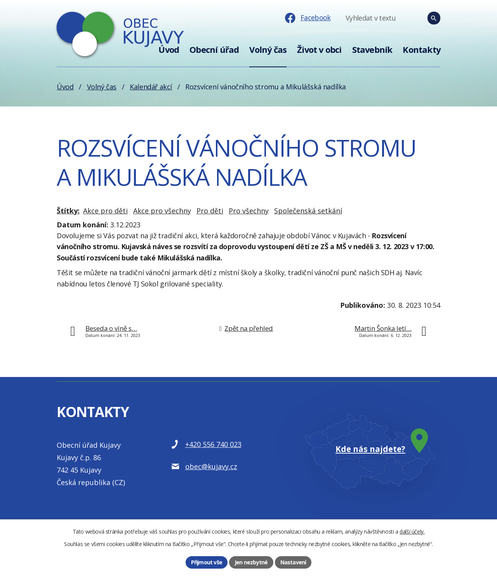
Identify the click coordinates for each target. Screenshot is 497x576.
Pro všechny (249, 210)
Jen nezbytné (251, 562)
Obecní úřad (214, 49)
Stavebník (372, 49)
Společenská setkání (308, 210)
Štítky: (68, 210)
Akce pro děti (105, 210)
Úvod (168, 49)
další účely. (412, 531)
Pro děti (209, 210)
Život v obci (319, 49)
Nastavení (293, 562)
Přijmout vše (206, 562)
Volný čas (268, 49)
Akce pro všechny (162, 210)
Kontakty (421, 49)
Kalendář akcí (151, 86)
